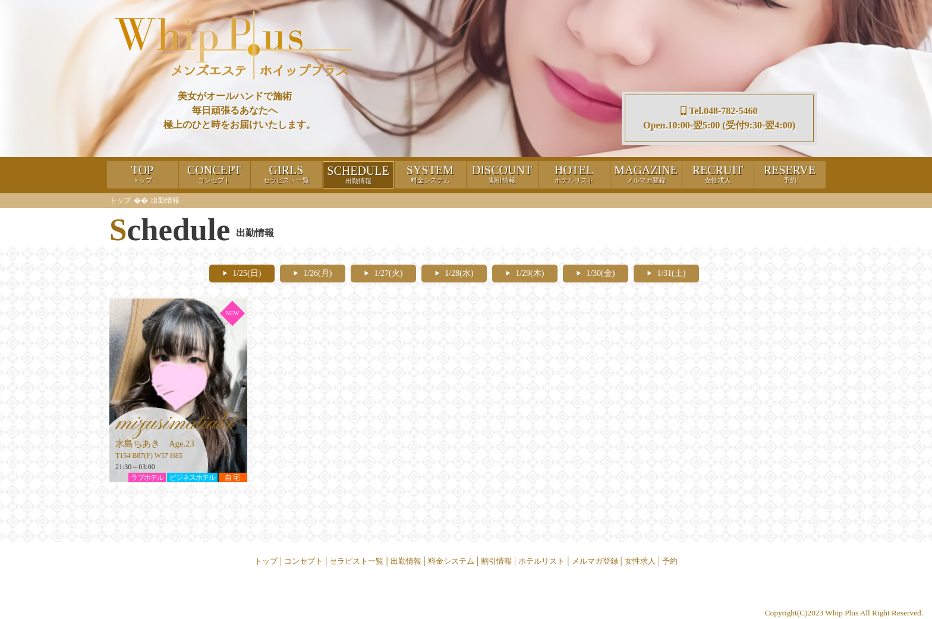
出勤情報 (406, 561)
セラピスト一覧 (356, 561)
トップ (120, 200)
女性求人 (640, 561)
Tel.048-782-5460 (719, 111)
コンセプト (303, 561)
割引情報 (496, 561)
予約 (670, 561)
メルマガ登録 (595, 561)
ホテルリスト (541, 561)
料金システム (451, 561)
